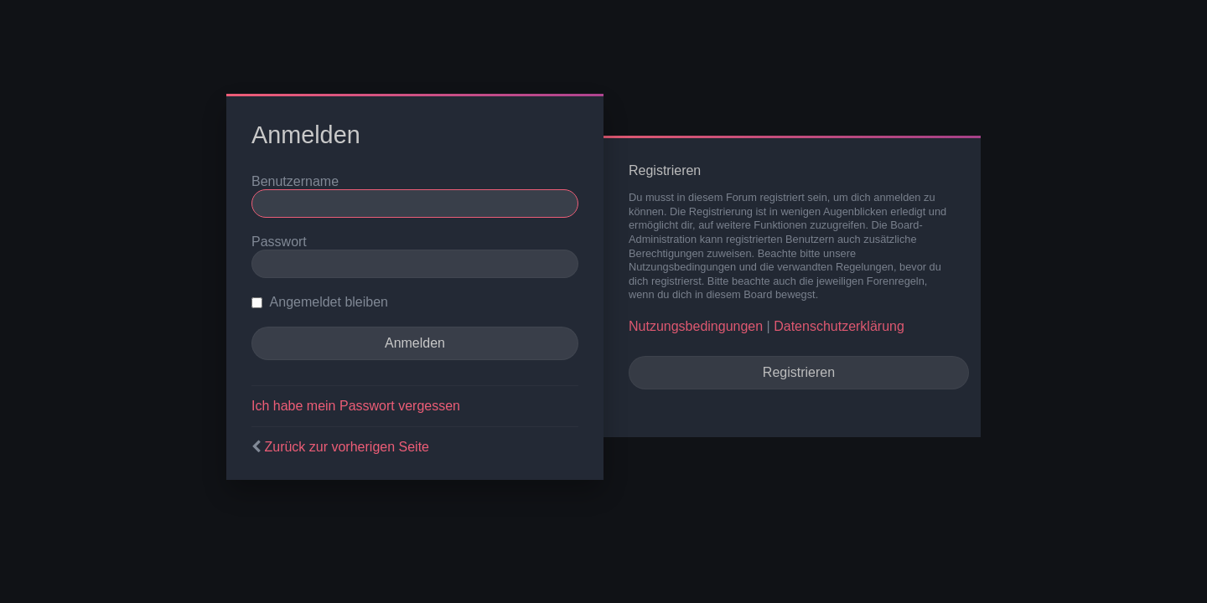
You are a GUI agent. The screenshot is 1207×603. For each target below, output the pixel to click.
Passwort (279, 241)
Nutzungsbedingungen (696, 326)
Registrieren (799, 372)
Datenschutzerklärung (839, 326)
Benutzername (295, 181)
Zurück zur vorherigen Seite (346, 447)
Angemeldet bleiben (319, 302)
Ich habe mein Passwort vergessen (355, 406)
